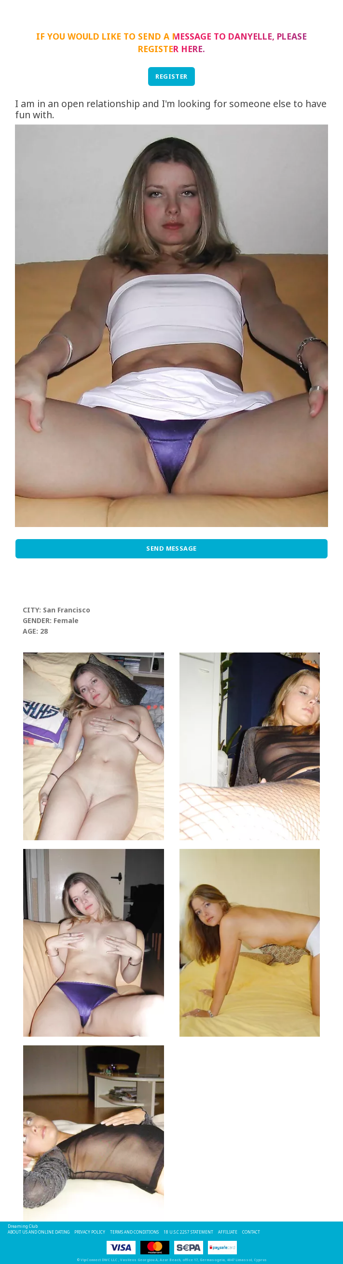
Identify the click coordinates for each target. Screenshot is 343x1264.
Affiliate (227, 1232)
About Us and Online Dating (38, 1232)
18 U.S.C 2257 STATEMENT (188, 1232)
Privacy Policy (89, 1232)
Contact (251, 1232)
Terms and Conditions (134, 1232)
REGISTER (171, 76)
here (192, 49)
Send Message (171, 548)
